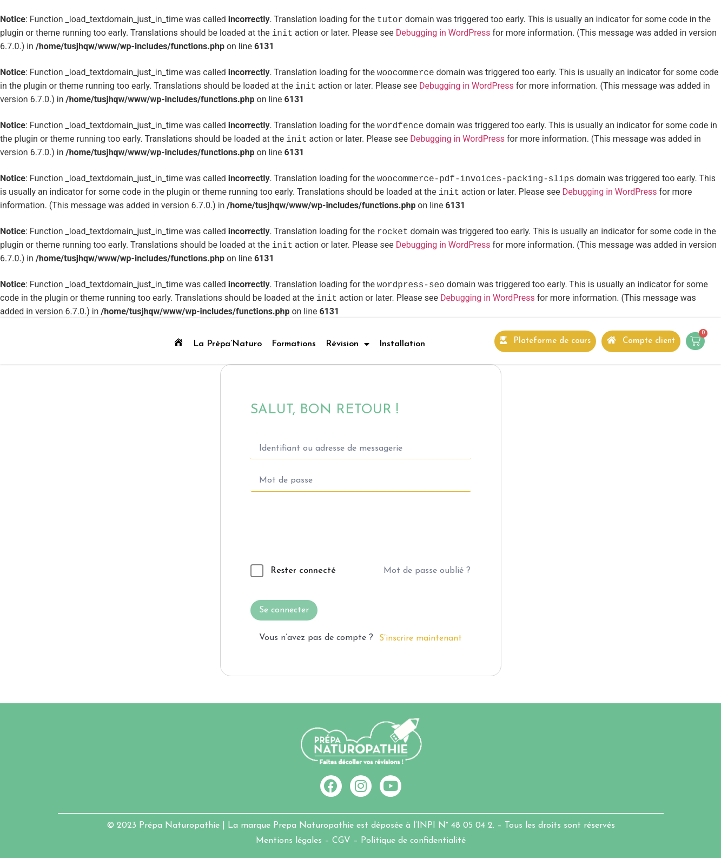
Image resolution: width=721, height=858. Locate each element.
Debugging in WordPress (443, 33)
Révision (347, 344)
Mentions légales (289, 840)
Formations (294, 344)
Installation (402, 344)
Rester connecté (303, 570)
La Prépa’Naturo (227, 344)
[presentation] (324, 530)
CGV (341, 840)
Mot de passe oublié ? (427, 570)
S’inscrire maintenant (420, 638)
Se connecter (284, 610)
